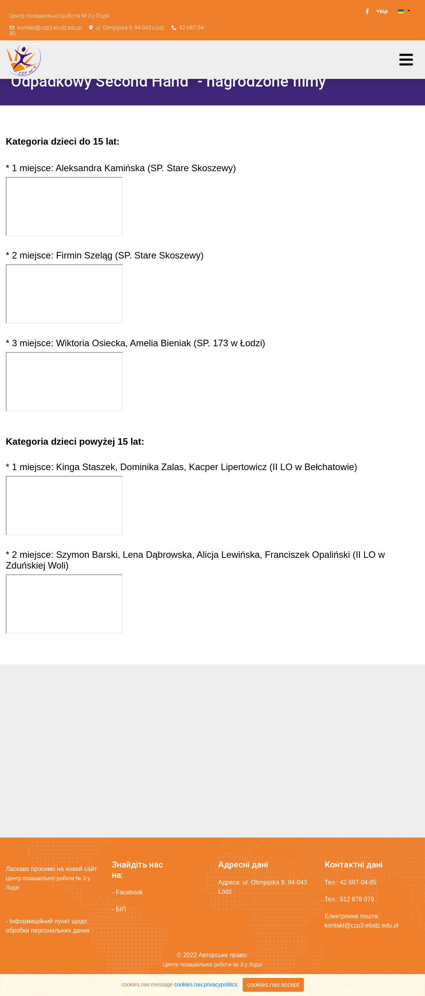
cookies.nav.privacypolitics (205, 984)
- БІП (119, 909)
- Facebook (127, 892)
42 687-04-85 (358, 882)
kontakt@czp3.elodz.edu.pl (49, 28)
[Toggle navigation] (406, 59)
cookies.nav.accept (273, 984)
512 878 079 (357, 899)
